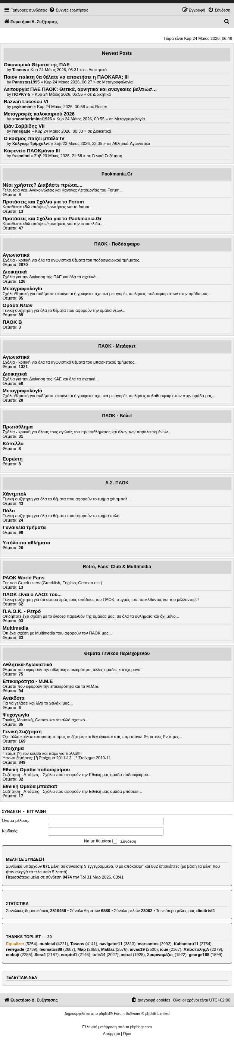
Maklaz (108, 949)
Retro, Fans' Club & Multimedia (117, 566)
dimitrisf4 (205, 910)
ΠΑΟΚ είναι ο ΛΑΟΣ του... (32, 594)
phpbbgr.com (141, 1027)
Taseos (77, 944)
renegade (15, 949)
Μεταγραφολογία (117, 82)
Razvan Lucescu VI (26, 101)
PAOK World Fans (23, 577)
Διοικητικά (98, 69)
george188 (199, 954)
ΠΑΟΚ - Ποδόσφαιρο (117, 244)
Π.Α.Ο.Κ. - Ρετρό (22, 611)
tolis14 (99, 954)
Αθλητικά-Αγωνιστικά (131, 143)
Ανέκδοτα (14, 698)
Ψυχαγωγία (16, 715)
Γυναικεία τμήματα (24, 527)
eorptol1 (69, 954)
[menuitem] (68, 10)
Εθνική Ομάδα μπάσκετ (30, 786)
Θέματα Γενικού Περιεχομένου (117, 653)
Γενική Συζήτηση (107, 156)
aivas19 (137, 949)
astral (126, 954)
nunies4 (47, 944)
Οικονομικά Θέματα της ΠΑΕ (37, 64)
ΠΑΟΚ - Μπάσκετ (117, 346)
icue (164, 949)
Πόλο (9, 510)
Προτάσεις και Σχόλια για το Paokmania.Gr (52, 218)
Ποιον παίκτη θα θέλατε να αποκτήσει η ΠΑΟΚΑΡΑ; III (66, 77)
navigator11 (110, 944)
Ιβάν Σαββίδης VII (24, 126)
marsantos (148, 944)
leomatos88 (51, 949)
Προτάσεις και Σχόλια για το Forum (43, 202)
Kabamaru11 (186, 944)
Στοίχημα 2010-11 (92, 758)
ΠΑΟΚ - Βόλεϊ (117, 415)
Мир (81, 949)
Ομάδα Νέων (17, 305)
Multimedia (15, 628)
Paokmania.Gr (117, 174)
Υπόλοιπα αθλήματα (26, 542)
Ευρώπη (13, 459)
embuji (12, 954)
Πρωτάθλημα (18, 427)
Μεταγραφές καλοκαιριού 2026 (39, 114)
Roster (101, 106)
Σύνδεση (11, 811)
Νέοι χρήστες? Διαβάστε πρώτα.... (42, 185)
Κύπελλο (13, 443)
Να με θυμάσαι (100, 841)
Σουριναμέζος (160, 954)
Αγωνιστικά (16, 255)
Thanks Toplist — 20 (29, 936)
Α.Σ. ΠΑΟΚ (117, 482)
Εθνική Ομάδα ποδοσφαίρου (36, 769)
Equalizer (15, 944)
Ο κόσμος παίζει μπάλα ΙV (34, 138)
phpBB (104, 1014)
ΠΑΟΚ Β (12, 322)
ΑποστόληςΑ (196, 949)
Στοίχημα (13, 748)
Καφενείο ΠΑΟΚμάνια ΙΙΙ (32, 151)
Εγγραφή (36, 811)
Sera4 (40, 954)
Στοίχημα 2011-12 (52, 758)
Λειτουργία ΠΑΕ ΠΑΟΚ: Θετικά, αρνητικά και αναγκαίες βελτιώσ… (80, 89)
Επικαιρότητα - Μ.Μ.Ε (28, 681)
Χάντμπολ (14, 494)
